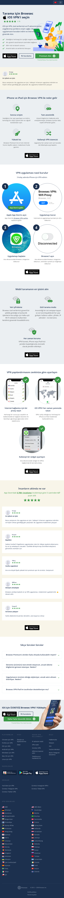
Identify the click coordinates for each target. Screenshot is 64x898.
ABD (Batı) (36, 807)
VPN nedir (35, 745)
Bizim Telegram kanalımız (54, 753)
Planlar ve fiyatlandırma (21, 740)
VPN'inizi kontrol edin (37, 752)
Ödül (18, 745)
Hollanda (36, 828)
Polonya (36, 847)
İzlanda (35, 871)
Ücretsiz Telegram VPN (10, 789)
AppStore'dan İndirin (7, 716)
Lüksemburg (37, 841)
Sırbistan (6, 856)
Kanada (36, 835)
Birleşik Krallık (8, 816)
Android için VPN (8, 749)
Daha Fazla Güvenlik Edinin (19, 719)
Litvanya (6, 841)
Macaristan (7, 844)
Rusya (35, 850)
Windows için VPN (8, 753)
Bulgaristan (7, 819)
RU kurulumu (26, 56)
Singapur (6, 853)
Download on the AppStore (42, 772)
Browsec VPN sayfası (21, 218)
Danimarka (37, 819)
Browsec (8, 2)
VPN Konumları (8, 801)
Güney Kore (37, 825)
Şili (4, 875)
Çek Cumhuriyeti (9, 862)
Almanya (6, 810)
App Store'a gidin (16, 208)
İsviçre (35, 868)
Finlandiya (7, 822)
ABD (5, 807)
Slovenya (36, 853)
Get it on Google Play (25, 772)
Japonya (6, 835)
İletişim (51, 743)
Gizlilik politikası (31, 892)
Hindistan (6, 828)
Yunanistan (37, 859)
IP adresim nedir (37, 741)
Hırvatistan (37, 832)
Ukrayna (6, 859)
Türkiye (35, 856)
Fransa (35, 822)
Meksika (36, 844)
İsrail (35, 865)
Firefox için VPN (7, 743)
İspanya (6, 865)
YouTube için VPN (8, 786)
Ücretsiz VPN (36, 748)
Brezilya (36, 816)
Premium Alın (45, 56)
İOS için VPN (6, 746)
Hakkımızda (53, 740)
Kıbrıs (5, 838)
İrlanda (35, 862)
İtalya (5, 871)
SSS (50, 746)
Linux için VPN (7, 759)
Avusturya (7, 813)
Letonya (36, 838)
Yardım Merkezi (54, 749)
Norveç (6, 847)
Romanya (6, 850)
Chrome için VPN (7, 740)
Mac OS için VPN (7, 756)
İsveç (5, 868)
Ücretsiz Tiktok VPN (38, 789)
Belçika (35, 813)
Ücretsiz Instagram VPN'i (40, 786)
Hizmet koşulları (32, 895)
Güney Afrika (8, 825)
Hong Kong (7, 832)
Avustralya (36, 810)
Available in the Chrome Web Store (9, 772)
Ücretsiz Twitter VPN (9, 792)
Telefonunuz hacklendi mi (36, 757)
